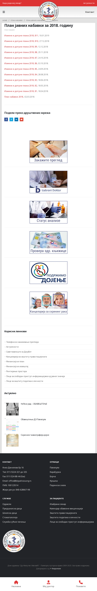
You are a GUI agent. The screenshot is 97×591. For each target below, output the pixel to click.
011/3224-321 (13, 472)
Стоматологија (10, 517)
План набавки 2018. (13, 96)
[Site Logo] (48, 11)
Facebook (6, 119)
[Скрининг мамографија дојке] (12, 440)
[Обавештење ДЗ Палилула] (12, 424)
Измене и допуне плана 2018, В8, (21, 52)
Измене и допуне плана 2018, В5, (21, 69)
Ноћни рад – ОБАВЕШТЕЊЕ (34, 403)
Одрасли (7, 504)
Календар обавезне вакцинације (66, 508)
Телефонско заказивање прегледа (22, 342)
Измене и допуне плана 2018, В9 (20, 46)
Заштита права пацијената (63, 513)
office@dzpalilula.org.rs (20, 480)
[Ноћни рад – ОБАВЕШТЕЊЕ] (12, 409)
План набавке (9, 30)
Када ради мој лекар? (12, 3)
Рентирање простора (16, 371)
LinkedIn (16, 119)
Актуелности (88, 3)
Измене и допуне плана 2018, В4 (20, 74)
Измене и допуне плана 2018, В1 (20, 91)
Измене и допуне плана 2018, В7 (20, 57)
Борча (53, 476)
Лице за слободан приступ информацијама (72, 521)
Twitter (11, 119)
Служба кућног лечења (14, 521)
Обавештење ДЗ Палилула (33, 419)
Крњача (54, 480)
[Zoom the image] (14, 531)
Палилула (54, 467)
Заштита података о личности (65, 517)
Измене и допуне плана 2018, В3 (20, 80)
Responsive (56, 568)
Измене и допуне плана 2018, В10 (21, 41)
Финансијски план (15, 361)
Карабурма (55, 472)
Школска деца (10, 513)
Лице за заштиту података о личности (24, 381)
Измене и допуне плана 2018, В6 (20, 63)
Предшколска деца (12, 508)
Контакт (89, 12)
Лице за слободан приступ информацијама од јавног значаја (35, 376)
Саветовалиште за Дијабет (19, 351)
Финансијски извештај (17, 366)
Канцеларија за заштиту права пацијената (26, 356)
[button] (5, 12)
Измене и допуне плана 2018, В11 (21, 35)
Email (21, 119)
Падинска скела (58, 485)
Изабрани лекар (58, 504)
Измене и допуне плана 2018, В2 (20, 85)
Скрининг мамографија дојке (35, 435)
